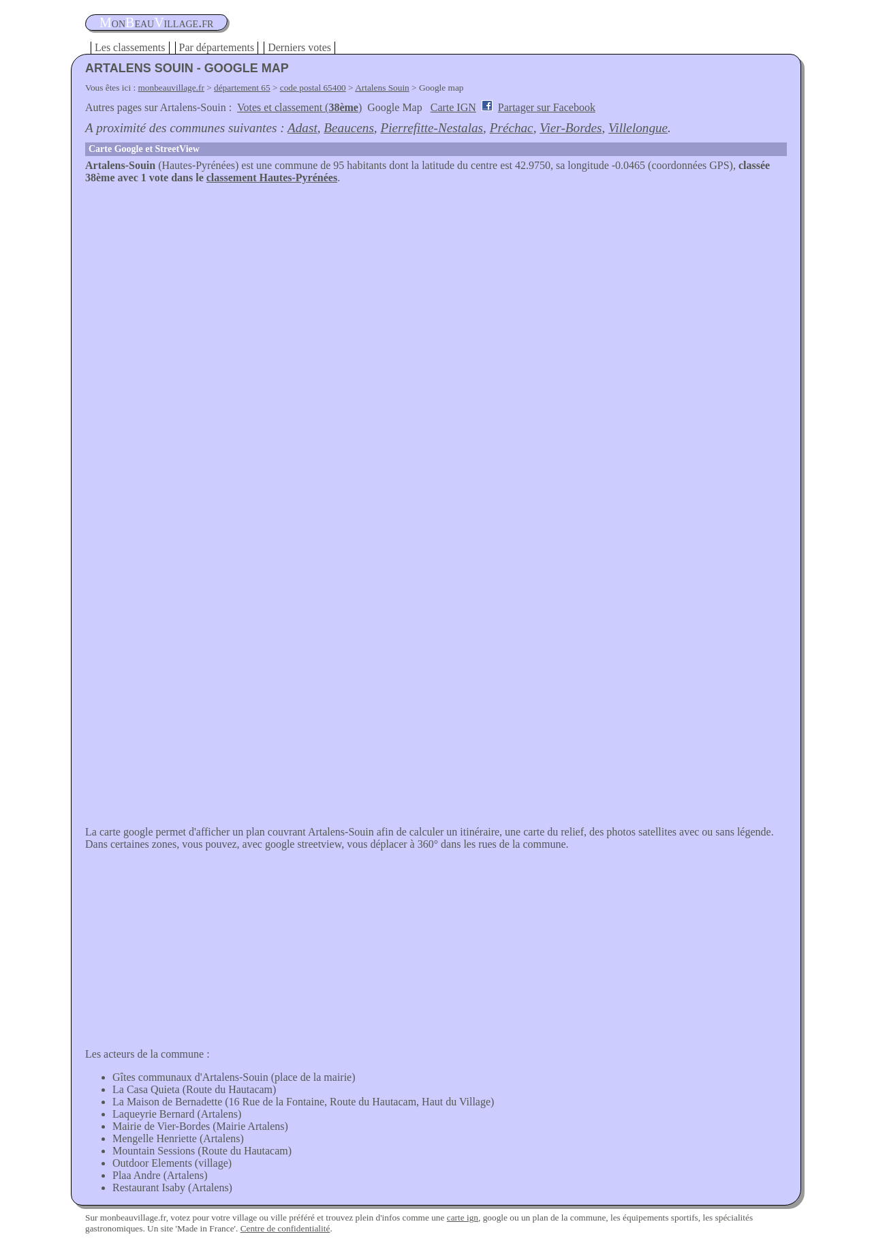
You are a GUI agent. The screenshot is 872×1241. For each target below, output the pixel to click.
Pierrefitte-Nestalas (431, 128)
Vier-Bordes (571, 128)
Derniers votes (299, 47)
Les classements (130, 47)
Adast (302, 128)
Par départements (217, 47)
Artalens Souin (382, 87)
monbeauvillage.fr (171, 87)
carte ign (462, 1217)
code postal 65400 (313, 87)
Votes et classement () (299, 107)
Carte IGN (453, 107)
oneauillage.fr (156, 22)
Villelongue (638, 128)
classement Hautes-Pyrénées (271, 177)
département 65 (242, 87)
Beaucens (349, 128)
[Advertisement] (436, 286)
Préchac (511, 128)
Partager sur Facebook (546, 107)
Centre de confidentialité (285, 1228)
